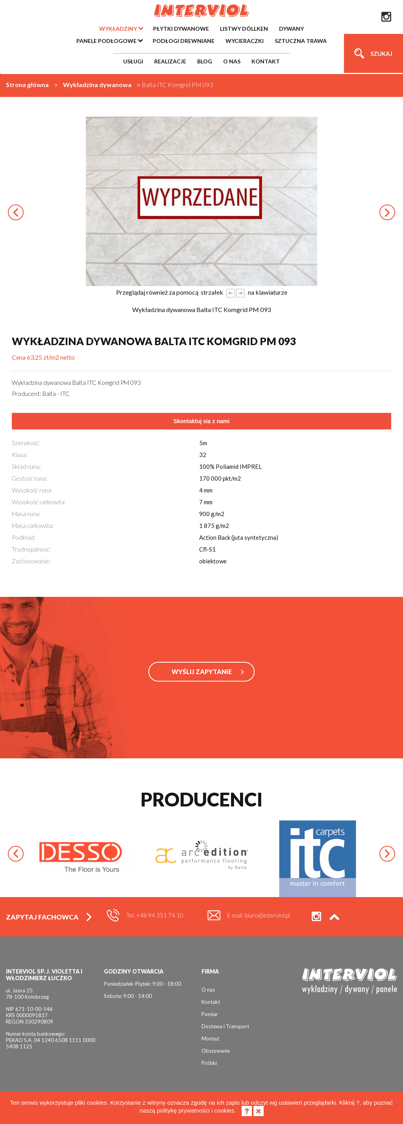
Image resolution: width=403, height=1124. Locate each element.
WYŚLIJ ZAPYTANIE (202, 671)
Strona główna (27, 84)
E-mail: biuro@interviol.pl (258, 915)
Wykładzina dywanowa (97, 84)
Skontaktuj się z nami (201, 421)
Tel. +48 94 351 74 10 (154, 915)
